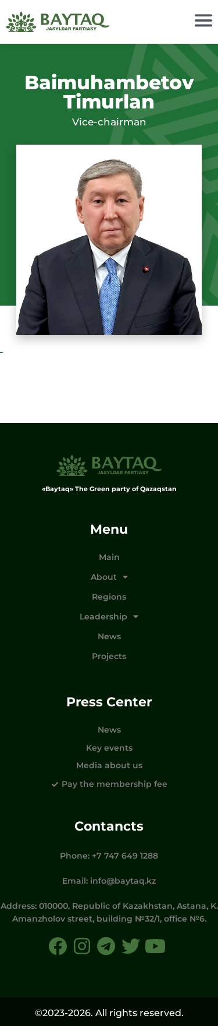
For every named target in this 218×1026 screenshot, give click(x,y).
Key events (109, 748)
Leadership (109, 616)
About (109, 577)
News (109, 636)
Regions (109, 596)
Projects (109, 656)
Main (109, 557)
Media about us (109, 765)
